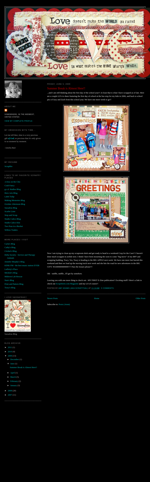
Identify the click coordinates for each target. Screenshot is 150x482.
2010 (10, 351)
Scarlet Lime (10, 211)
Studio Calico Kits (12, 222)
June (12, 363)
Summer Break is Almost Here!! (66, 88)
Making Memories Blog (15, 200)
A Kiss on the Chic (12, 182)
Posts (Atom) (64, 304)
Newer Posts (52, 298)
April (12, 372)
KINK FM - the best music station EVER (22, 265)
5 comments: (108, 288)
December (15, 359)
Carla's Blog (10, 244)
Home (96, 298)
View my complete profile (19, 121)
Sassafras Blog (11, 208)
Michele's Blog (11, 273)
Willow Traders (11, 230)
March (13, 377)
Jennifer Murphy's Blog (14, 261)
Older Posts (140, 298)
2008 (10, 390)
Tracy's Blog (10, 287)
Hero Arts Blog (11, 193)
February (14, 381)
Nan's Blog (9, 280)
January (13, 385)
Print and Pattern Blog (14, 284)
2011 (10, 347)
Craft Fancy (10, 185)
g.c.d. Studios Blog (13, 189)
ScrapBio (8, 166)
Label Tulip (9, 196)
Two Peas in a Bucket (14, 226)
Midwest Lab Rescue (13, 276)
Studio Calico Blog (13, 219)
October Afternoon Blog (15, 204)
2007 (10, 395)
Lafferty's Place (11, 269)
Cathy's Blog (10, 247)
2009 (10, 356)
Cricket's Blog (11, 251)
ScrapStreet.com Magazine (67, 283)
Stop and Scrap (11, 215)
